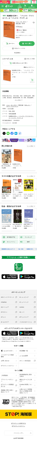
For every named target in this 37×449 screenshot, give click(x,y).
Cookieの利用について (26, 385)
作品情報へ (17, 53)
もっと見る (30, 146)
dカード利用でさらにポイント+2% (23, 35)
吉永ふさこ (27, 105)
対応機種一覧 (24, 351)
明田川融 (18, 23)
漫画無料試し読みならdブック (8, 249)
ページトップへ (18, 433)
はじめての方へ (7, 351)
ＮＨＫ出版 (11, 108)
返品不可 (18, 37)
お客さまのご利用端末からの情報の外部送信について (26, 391)
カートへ (11, 43)
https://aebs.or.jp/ (17, 406)
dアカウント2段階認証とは (7, 385)
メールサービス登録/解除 (7, 355)
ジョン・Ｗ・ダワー (21, 21)
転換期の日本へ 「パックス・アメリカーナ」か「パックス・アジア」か (23, 72)
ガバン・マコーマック (12, 106)
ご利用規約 (4, 375)
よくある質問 (24, 356)
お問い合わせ (5, 360)
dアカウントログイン (7, 365)
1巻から (26, 67)
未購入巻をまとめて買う (20, 63)
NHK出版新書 (12, 113)
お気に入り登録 (30, 58)
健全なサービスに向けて (26, 380)
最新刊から (32, 67)
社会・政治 (12, 111)
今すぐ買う (28, 43)
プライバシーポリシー (7, 380)
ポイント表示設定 (25, 360)
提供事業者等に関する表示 (26, 375)
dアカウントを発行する (18, 423)
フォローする (34, 23)
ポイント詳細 (20, 32)
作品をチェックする (19, 48)
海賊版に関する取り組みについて (7, 391)
